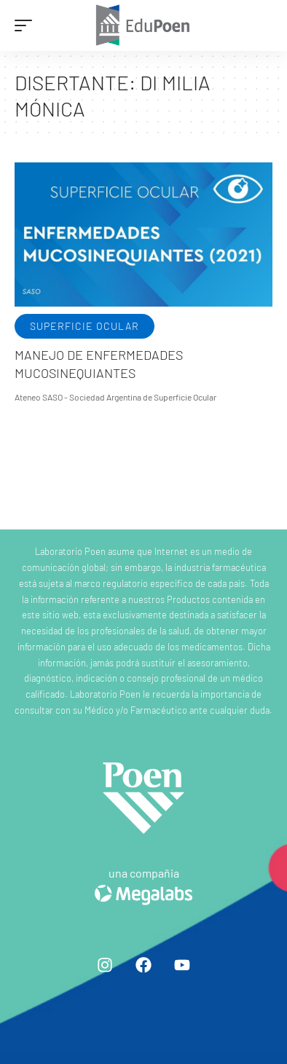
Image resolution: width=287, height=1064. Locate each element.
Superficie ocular (84, 326)
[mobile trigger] (27, 25)
